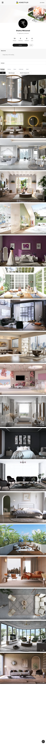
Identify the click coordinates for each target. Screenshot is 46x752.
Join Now (42, 2)
